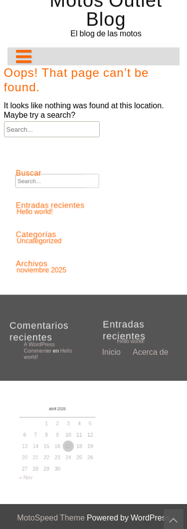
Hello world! (134, 339)
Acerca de (151, 207)
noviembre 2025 (49, 261)
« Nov (33, 463)
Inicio (111, 207)
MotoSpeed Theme (52, 518)
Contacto (149, 216)
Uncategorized (47, 236)
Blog (113, 216)
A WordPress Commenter (42, 347)
